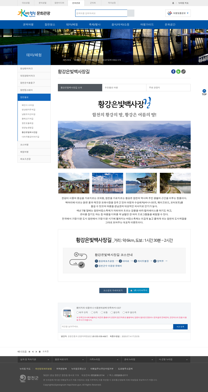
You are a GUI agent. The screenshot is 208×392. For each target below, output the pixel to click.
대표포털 (26, 2)
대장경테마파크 (27, 75)
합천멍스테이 (26, 90)
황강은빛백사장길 (29, 132)
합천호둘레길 (27, 123)
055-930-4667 (101, 336)
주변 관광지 (154, 87)
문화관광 (76, 3)
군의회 (93, 2)
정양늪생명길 (27, 127)
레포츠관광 (25, 158)
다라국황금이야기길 (30, 136)
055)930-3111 (121, 375)
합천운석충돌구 (27, 82)
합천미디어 (59, 2)
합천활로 (24, 97)
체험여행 (24, 151)
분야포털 (42, 2)
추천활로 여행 (111, 87)
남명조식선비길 (29, 114)
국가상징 (109, 2)
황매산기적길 (27, 118)
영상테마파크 (26, 68)
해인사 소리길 (28, 105)
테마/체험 (67, 60)
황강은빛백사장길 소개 (111, 60)
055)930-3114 (97, 375)
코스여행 (24, 144)
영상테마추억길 (29, 109)
